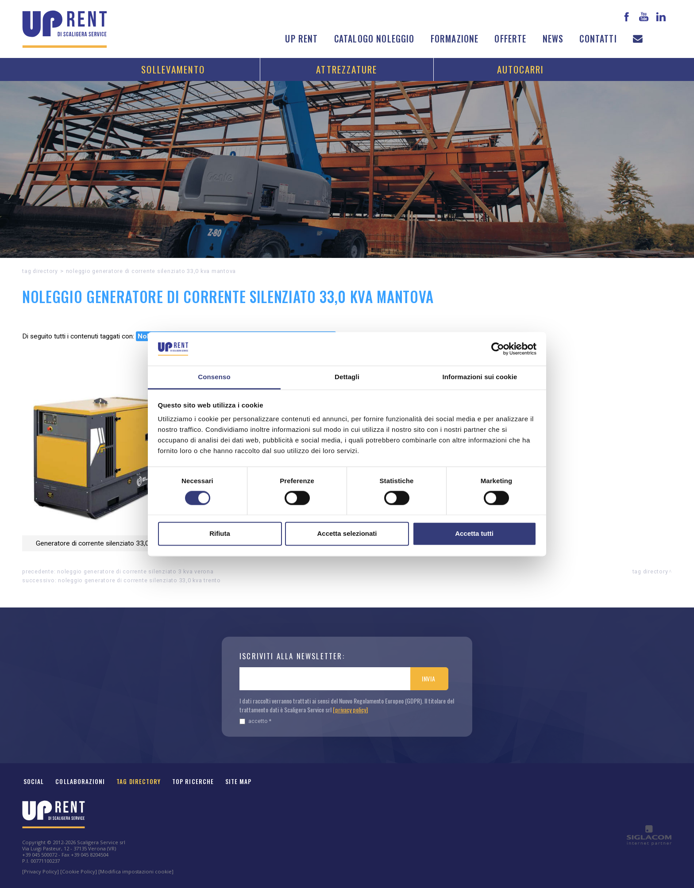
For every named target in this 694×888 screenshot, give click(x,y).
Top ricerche (193, 781)
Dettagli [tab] (347, 377)
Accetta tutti (474, 534)
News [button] (553, 38)
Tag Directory (138, 781)
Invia (429, 678)
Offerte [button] (510, 38)
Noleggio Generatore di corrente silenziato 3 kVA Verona (135, 571)
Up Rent (301, 38)
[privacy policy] (350, 709)
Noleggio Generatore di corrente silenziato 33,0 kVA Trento (139, 580)
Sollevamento (173, 69)
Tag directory (40, 271)
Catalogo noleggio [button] (374, 38)
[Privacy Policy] (40, 871)
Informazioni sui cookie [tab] (480, 377)
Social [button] (33, 781)
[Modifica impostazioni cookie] (136, 871)
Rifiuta (219, 534)
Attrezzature (346, 69)
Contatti (598, 38)
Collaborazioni (80, 781)
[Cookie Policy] (78, 871)
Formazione (455, 38)
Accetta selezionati (347, 534)
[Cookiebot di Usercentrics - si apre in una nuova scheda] (497, 348)
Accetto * (255, 721)
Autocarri (520, 69)
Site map (238, 781)
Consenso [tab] (214, 377)
